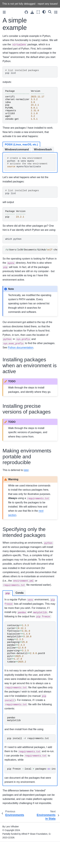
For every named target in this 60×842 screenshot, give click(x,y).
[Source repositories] (26, 12)
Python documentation (20, 347)
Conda (20, 592)
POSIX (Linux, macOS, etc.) (21, 144)
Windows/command (17, 149)
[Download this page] (32, 12)
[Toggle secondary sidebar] (56, 12)
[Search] (50, 11)
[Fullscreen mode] (38, 12)
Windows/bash (43, 149)
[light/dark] (44, 11)
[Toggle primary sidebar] (4, 12)
